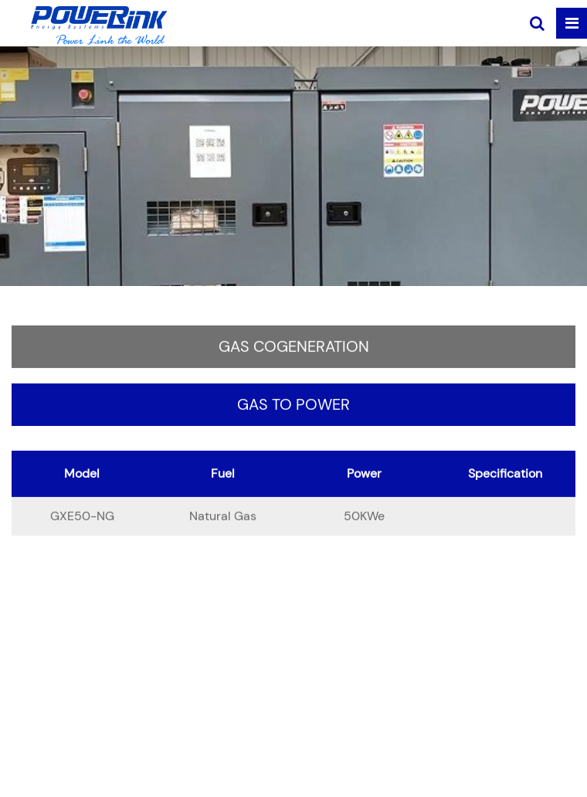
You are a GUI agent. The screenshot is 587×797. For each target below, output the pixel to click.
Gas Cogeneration (294, 348)
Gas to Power (293, 406)
